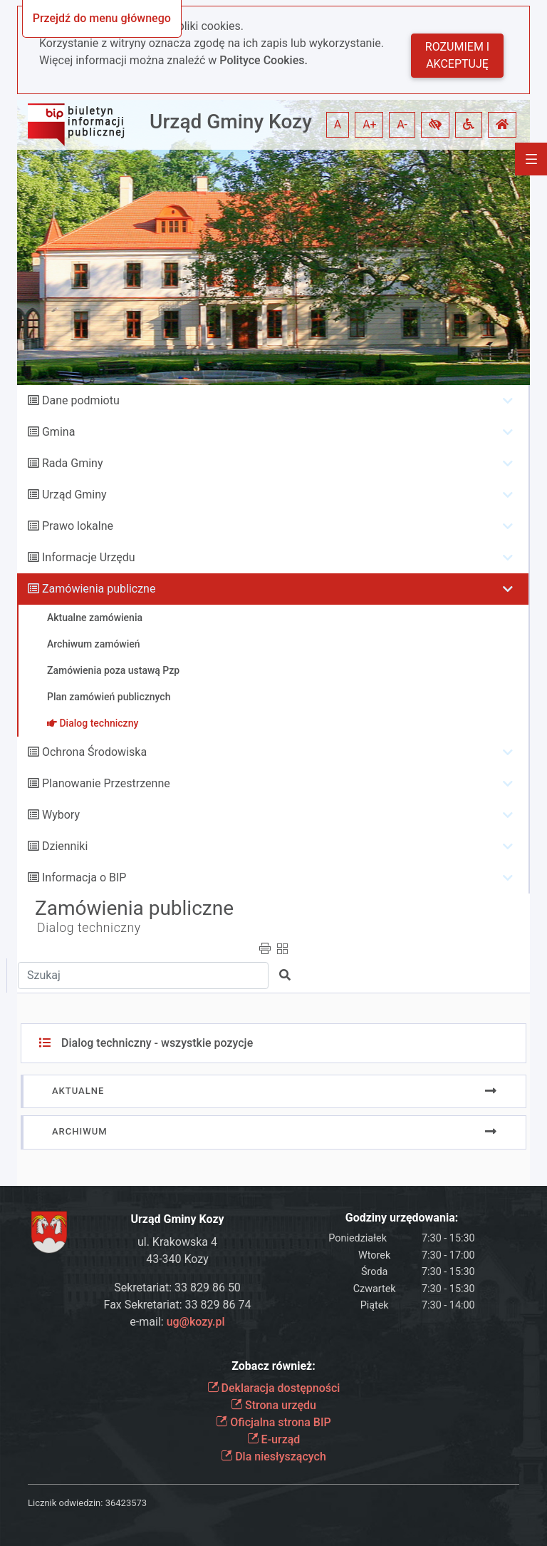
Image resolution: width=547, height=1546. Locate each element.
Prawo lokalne (77, 526)
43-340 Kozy (177, 1259)
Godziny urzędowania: (401, 1217)
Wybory (61, 814)
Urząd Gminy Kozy (231, 121)
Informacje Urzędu (88, 557)
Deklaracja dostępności (273, 1388)
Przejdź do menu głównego (102, 18)
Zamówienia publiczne (98, 588)
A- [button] (402, 124)
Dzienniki (65, 846)
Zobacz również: (273, 1366)
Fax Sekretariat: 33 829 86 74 (177, 1304)
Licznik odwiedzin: (65, 1503)
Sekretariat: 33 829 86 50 (177, 1287)
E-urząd (274, 1439)
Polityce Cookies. (263, 60)
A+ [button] (370, 124)
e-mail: (177, 1322)
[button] (435, 125)
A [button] (337, 124)
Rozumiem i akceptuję (457, 55)
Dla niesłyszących (273, 1456)
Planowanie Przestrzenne (106, 783)
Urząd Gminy (74, 494)
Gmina (58, 432)
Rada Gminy (72, 463)
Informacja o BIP (84, 877)
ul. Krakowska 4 (177, 1242)
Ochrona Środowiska (94, 752)
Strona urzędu (273, 1405)
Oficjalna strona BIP (273, 1422)
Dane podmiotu (81, 400)
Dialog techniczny (89, 928)
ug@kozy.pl (196, 1322)
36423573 (126, 1503)
